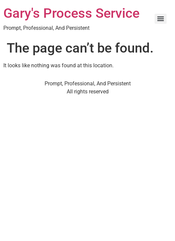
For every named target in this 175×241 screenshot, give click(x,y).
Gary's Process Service (71, 13)
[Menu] (161, 19)
